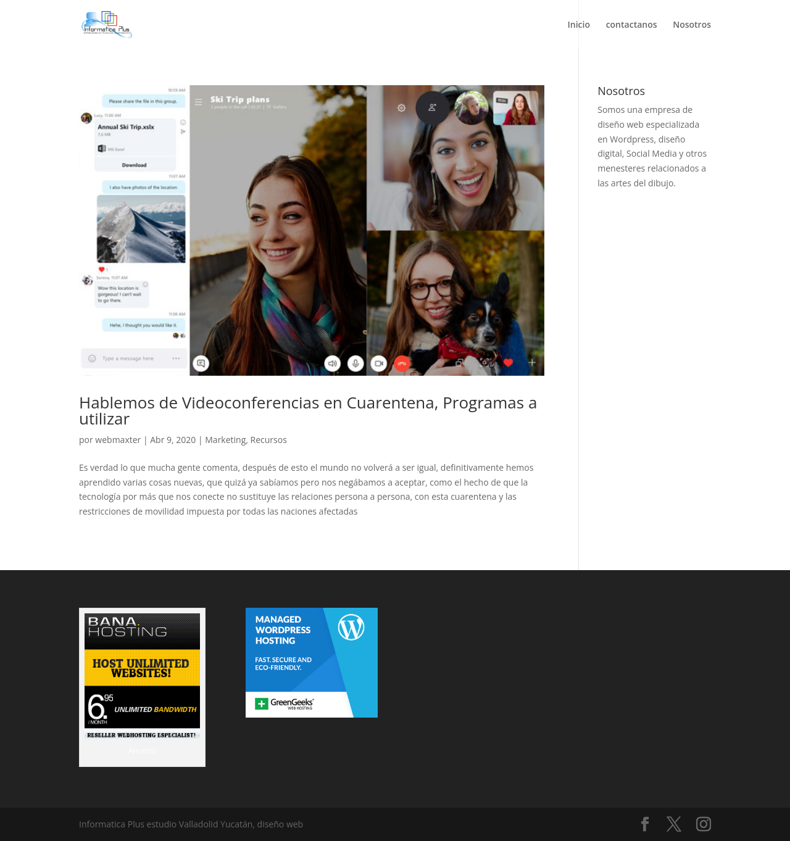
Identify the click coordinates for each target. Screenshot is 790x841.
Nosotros (692, 25)
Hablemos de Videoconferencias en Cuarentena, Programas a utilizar (308, 410)
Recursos (269, 439)
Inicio (579, 25)
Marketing (225, 439)
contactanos (631, 25)
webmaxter (118, 439)
